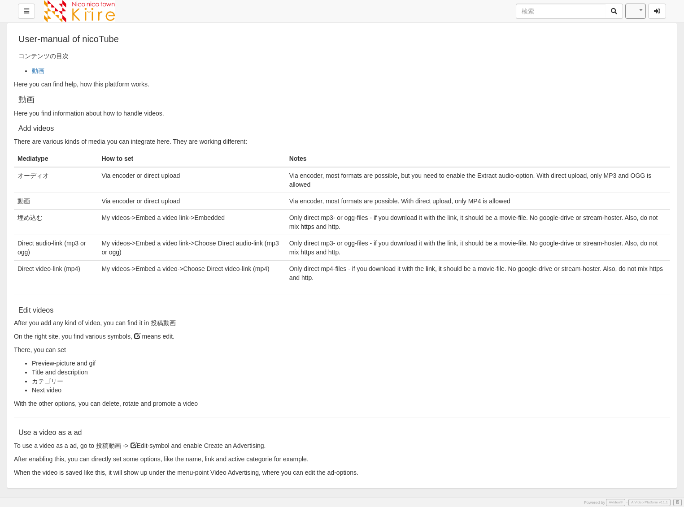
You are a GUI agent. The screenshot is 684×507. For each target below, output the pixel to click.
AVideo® (616, 502)
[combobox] (635, 11)
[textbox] (635, 11)
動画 (38, 70)
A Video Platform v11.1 (649, 502)
